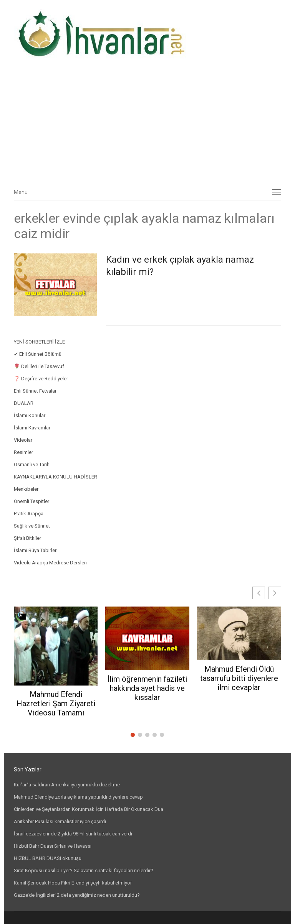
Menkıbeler (26, 489)
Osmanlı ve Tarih (32, 464)
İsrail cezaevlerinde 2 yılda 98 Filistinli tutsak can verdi (73, 834)
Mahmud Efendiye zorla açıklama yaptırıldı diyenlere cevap (78, 797)
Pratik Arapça (28, 513)
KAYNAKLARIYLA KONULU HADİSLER (55, 477)
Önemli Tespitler (31, 501)
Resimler (23, 452)
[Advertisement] (148, 125)
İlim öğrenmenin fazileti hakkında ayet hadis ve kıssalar (147, 688)
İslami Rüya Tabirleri (36, 550)
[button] (274, 593)
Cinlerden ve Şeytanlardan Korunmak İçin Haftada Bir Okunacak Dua (88, 809)
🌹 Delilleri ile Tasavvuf (39, 366)
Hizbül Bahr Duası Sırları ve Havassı (52, 846)
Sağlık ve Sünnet (32, 526)
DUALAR (23, 403)
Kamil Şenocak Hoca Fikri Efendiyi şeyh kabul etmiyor (73, 883)
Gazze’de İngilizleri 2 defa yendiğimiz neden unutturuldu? (77, 895)
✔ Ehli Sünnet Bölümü (37, 354)
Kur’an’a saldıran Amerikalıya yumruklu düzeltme (67, 785)
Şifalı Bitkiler (27, 538)
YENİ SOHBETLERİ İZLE (39, 342)
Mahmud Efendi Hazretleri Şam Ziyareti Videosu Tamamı (56, 703)
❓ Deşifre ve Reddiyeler (41, 378)
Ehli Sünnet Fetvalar (35, 391)
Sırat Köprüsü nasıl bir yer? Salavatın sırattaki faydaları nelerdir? (83, 870)
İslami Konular (29, 415)
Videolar (23, 440)
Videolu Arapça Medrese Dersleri (50, 563)
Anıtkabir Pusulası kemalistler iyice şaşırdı (60, 821)
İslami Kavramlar (32, 428)
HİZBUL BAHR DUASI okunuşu (47, 858)
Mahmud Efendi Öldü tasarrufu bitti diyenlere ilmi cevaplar (239, 678)
